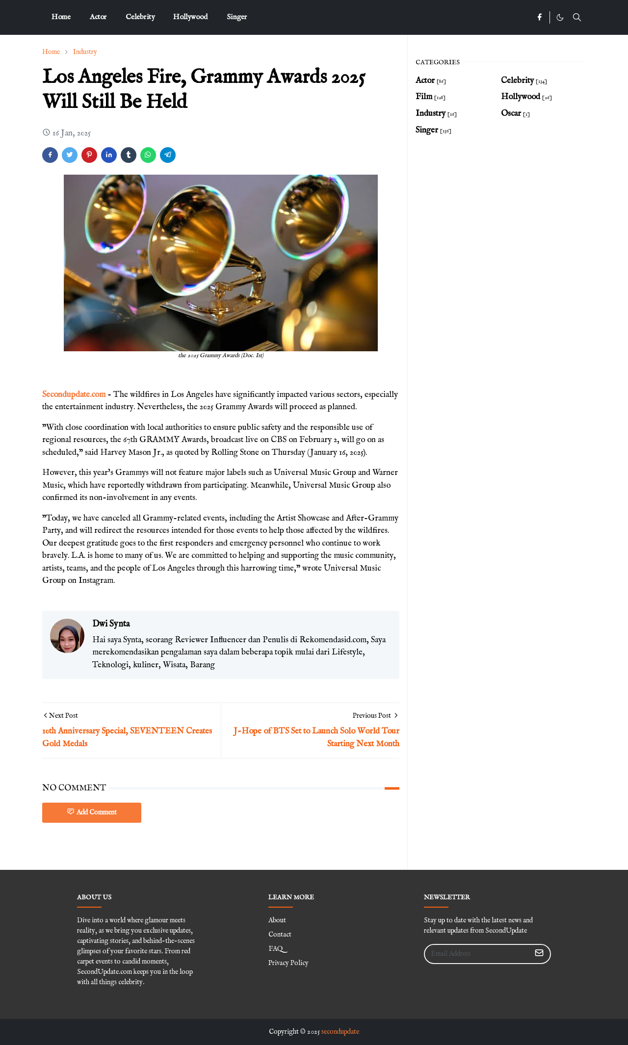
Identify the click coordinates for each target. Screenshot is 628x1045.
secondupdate (340, 1031)
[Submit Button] (539, 954)
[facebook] (539, 17)
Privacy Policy (288, 963)
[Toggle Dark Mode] (560, 17)
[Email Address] (477, 954)
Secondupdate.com (73, 395)
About (277, 920)
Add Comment (92, 812)
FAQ (275, 948)
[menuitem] (61, 17)
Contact (279, 934)
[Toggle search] (577, 17)
